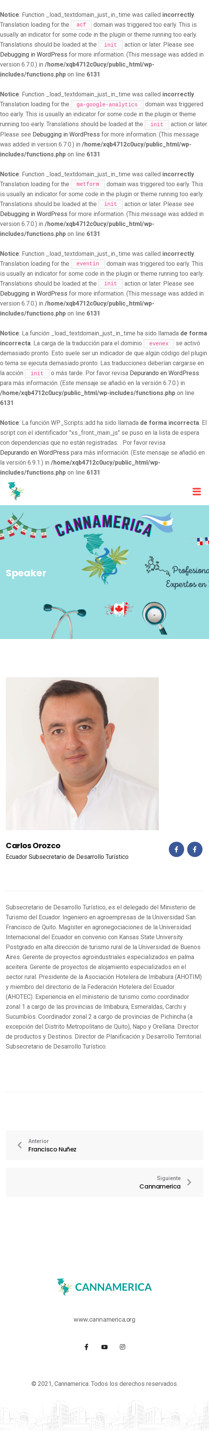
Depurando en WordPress (164, 373)
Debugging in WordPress (33, 54)
